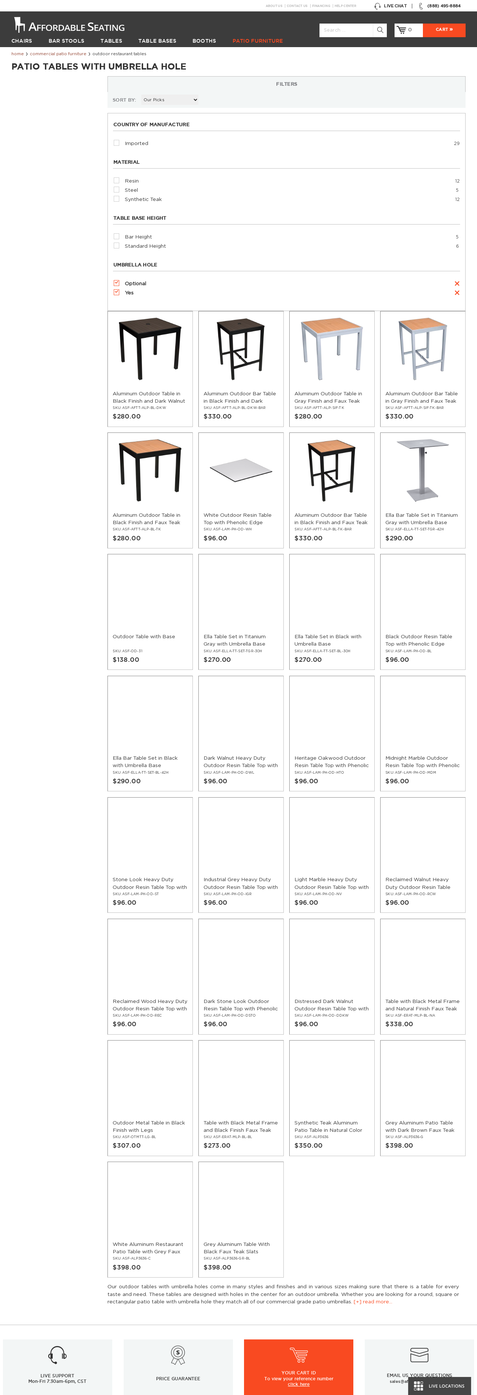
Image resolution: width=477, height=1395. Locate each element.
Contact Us (297, 6)
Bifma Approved (380, 1341)
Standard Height (43, 257)
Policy (251, 1299)
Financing (321, 6)
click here (299, 1175)
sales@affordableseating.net (419, 1172)
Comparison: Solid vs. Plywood (397, 1333)
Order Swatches (380, 1290)
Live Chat (390, 6)
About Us (274, 6)
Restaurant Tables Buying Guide (166, 1333)
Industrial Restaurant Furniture (164, 1316)
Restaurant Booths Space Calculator (404, 1359)
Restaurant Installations (156, 1299)
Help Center (345, 6)
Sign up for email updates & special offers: (120, 1220)
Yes (27, 304)
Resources (140, 1281)
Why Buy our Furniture (388, 1350)
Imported (34, 154)
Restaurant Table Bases (39, 1299)
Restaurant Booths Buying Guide (167, 1324)
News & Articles (146, 1290)
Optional (33, 294)
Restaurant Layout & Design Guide (402, 1299)
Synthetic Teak (41, 210)
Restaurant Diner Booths (41, 1333)
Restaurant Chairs (32, 1273)
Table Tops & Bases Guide (391, 1316)
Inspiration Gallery (382, 1281)
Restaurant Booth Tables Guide (398, 1367)
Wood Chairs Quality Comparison (401, 1324)
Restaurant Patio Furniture (43, 1324)
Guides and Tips (147, 1307)
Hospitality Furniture (35, 1341)
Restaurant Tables (32, 1290)
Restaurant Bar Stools (38, 1281)
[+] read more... (71, 94)
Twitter (346, 1220)
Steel (29, 201)
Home (17, 54)
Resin (29, 192)
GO (286, 1220)
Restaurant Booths (34, 1316)
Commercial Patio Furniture (58, 54)
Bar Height (36, 248)
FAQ (249, 1290)
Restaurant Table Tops (37, 1307)
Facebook (331, 1220)
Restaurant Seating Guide (391, 1307)
